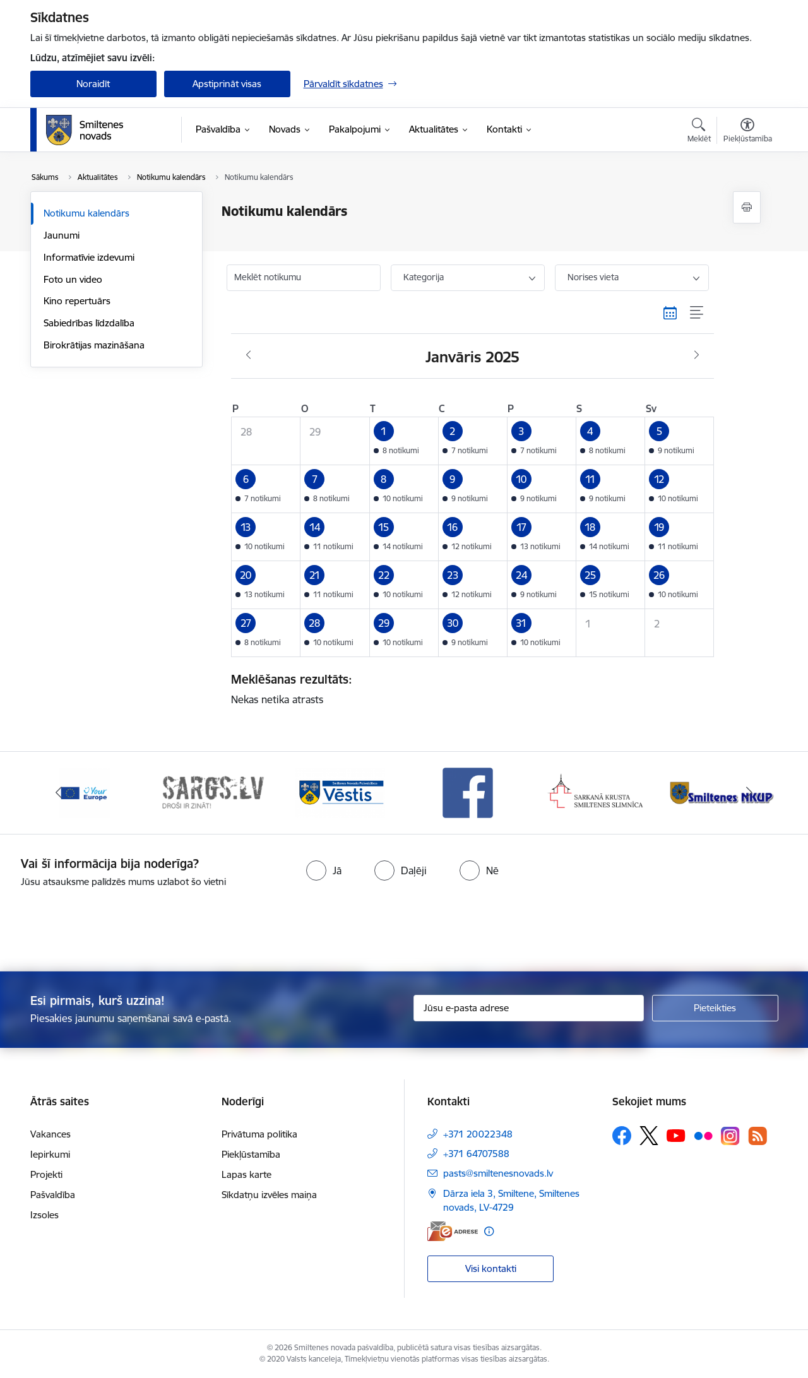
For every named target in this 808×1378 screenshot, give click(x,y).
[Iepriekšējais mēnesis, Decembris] (248, 355)
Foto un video (73, 279)
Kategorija (423, 277)
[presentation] (427, 924)
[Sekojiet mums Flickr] (703, 1135)
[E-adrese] (452, 1231)
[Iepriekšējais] (59, 792)
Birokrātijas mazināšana (94, 345)
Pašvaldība (52, 1195)
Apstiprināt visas (227, 84)
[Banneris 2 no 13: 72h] (212, 792)
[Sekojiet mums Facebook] (621, 1135)
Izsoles (44, 1215)
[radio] (324, 870)
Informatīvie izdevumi (89, 257)
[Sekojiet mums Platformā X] (648, 1135)
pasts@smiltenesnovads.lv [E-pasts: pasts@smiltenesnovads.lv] (498, 1173)
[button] (403, 441)
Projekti (46, 1174)
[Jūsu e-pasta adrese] (528, 1008)
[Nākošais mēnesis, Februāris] (696, 355)
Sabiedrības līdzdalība (89, 323)
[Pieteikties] (715, 1008)
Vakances (50, 1134)
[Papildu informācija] (489, 1231)
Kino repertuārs (77, 301)
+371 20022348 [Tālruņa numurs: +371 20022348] (478, 1134)
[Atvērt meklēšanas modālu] (699, 132)
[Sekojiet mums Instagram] (730, 1136)
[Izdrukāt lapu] (747, 207)
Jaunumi (62, 235)
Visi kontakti (490, 1268)
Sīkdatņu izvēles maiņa (269, 1195)
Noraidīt (93, 84)
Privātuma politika (259, 1134)
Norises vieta (593, 277)
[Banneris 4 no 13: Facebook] (468, 792)
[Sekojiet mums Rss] (757, 1136)
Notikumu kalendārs (86, 213)
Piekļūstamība (251, 1154)
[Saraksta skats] (697, 313)
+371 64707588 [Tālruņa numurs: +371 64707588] (476, 1154)
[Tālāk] (749, 792)
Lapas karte (246, 1174)
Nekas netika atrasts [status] (467, 689)
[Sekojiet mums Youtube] (676, 1135)
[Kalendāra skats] (670, 313)
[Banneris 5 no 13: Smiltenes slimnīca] (596, 792)
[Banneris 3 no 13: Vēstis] (340, 792)
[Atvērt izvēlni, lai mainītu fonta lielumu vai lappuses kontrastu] (747, 132)
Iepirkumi (50, 1154)
